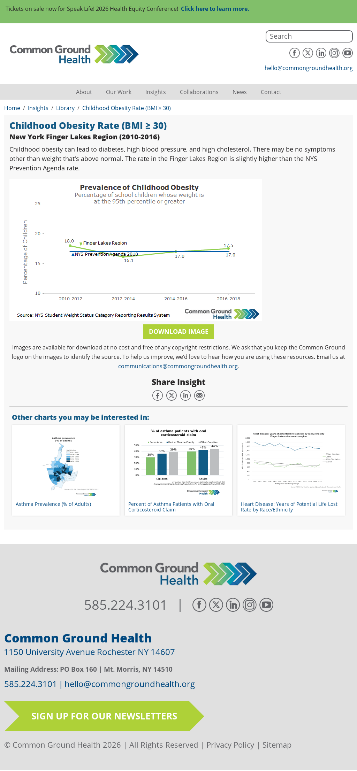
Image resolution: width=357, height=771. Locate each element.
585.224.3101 (126, 605)
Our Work (118, 92)
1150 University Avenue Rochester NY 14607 (89, 651)
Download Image (178, 331)
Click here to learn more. (215, 9)
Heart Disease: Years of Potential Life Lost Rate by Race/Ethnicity (289, 506)
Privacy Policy (230, 744)
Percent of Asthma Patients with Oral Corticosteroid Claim (171, 506)
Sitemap (277, 744)
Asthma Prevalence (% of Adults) (53, 504)
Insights (155, 92)
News (240, 92)
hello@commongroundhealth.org (309, 68)
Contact (271, 92)
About (84, 92)
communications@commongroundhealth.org (178, 366)
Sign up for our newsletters (104, 716)
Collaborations (199, 92)
